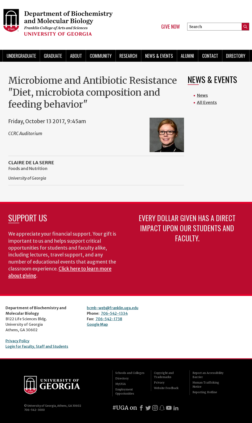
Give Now (170, 27)
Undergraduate (21, 55)
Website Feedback (166, 388)
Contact (210, 55)
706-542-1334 (114, 313)
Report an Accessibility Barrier (208, 375)
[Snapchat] (162, 408)
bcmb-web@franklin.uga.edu (112, 308)
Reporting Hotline (205, 392)
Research (128, 55)
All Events (207, 102)
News (202, 95)
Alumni (187, 55)
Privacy (159, 382)
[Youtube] (169, 408)
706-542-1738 (109, 319)
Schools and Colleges (129, 373)
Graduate (53, 55)
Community (101, 55)
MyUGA (120, 384)
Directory (235, 55)
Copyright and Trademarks (164, 375)
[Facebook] (141, 408)
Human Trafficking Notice (206, 384)
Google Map (97, 324)
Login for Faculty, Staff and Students (37, 346)
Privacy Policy (17, 341)
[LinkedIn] (176, 408)
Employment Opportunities (124, 391)
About (76, 55)
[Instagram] (155, 408)
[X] (148, 408)
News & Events (159, 55)
